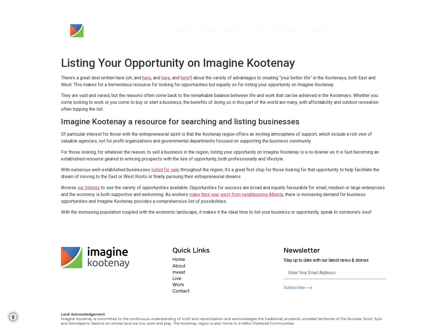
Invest (178, 272)
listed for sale (165, 169)
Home (178, 259)
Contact (181, 291)
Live (176, 278)
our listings (89, 187)
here (146, 78)
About (179, 266)
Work (178, 284)
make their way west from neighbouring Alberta (236, 194)
